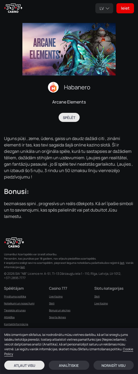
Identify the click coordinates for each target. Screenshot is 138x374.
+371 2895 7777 (15, 278)
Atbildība (9, 317)
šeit (122, 263)
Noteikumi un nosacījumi (19, 303)
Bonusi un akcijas (59, 310)
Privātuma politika (15, 296)
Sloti (51, 303)
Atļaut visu (24, 365)
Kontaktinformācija (16, 324)
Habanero (77, 87)
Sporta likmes (57, 317)
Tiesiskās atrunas (15, 310)
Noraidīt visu (113, 365)
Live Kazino (56, 296)
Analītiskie (69, 365)
